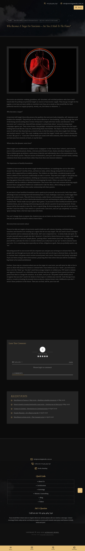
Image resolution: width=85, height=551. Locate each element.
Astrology (41, 492)
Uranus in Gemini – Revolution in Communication (31, 409)
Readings (74, 548)
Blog (40, 500)
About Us (41, 484)
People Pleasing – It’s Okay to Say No (26, 413)
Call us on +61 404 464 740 (41, 466)
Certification (41, 488)
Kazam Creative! (47, 540)
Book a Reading (40, 471)
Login (71, 362)
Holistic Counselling (40, 496)
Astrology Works (52, 538)
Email (32, 548)
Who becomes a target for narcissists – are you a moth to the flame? (36, 20)
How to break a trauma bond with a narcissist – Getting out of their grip (38, 404)
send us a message (61, 520)
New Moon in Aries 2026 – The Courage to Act (29, 417)
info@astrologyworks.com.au (41, 461)
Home (10, 20)
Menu (78, 8)
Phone (53, 548)
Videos (41, 504)
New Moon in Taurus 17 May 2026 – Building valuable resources (35, 400)
